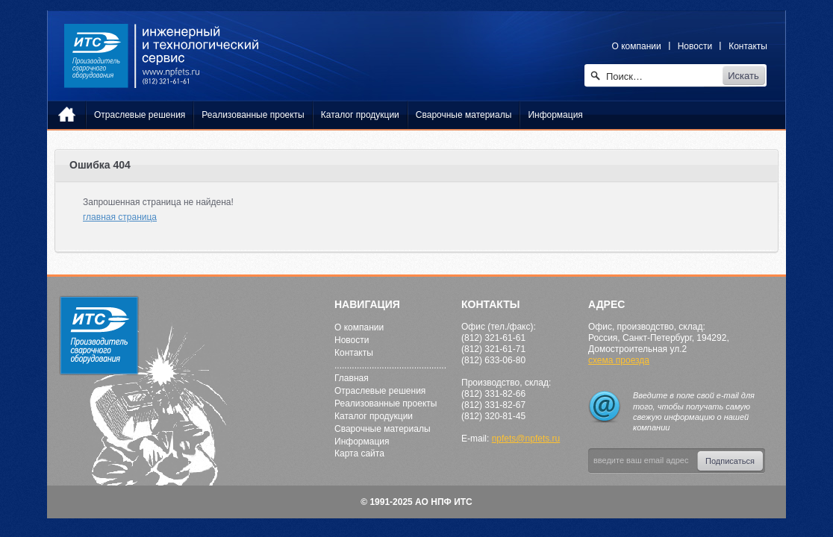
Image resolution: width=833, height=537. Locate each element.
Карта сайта (359, 453)
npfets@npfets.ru (526, 438)
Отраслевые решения (379, 391)
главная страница (120, 217)
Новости (695, 47)
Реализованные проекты (385, 403)
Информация (361, 441)
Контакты (748, 47)
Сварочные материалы (382, 429)
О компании (636, 47)
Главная (351, 378)
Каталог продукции (373, 416)
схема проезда (618, 360)
